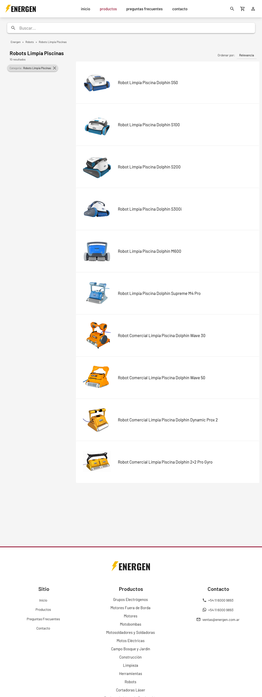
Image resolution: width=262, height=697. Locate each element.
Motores (130, 615)
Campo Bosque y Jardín (130, 648)
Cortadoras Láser (130, 690)
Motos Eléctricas (131, 640)
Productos (43, 609)
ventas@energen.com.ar (217, 619)
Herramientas (130, 673)
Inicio (43, 600)
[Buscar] (232, 8)
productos (108, 8)
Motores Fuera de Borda (130, 607)
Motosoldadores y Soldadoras (130, 632)
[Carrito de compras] (243, 8)
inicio (85, 8)
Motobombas (130, 624)
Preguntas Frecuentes (43, 619)
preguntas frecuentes (144, 8)
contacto (179, 8)
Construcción (130, 657)
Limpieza (130, 665)
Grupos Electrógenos (130, 599)
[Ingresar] (253, 8)
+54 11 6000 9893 (218, 600)
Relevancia (246, 55)
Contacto (43, 628)
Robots (130, 681)
